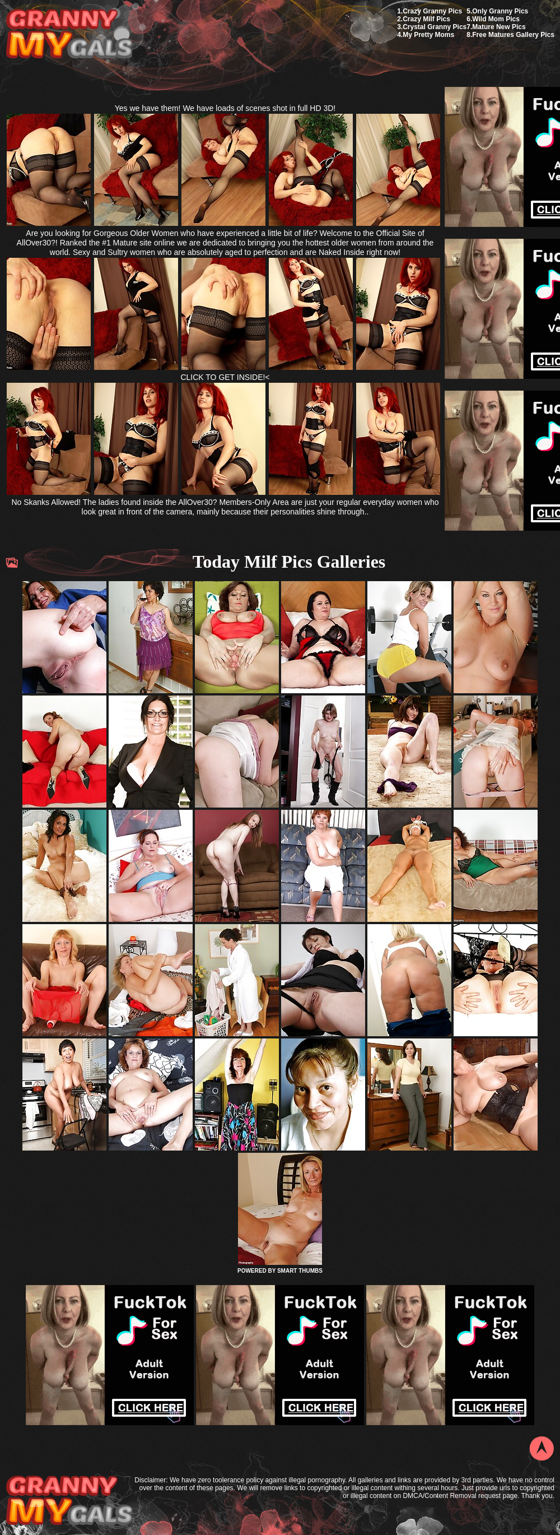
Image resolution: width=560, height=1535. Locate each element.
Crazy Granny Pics (432, 11)
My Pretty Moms (428, 35)
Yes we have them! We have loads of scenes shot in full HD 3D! (225, 108)
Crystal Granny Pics (434, 27)
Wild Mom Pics (496, 19)
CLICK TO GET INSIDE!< (224, 377)
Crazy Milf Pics (426, 19)
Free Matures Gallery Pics (513, 35)
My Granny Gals (69, 34)
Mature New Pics (498, 27)
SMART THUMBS (300, 1271)
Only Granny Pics (500, 11)
